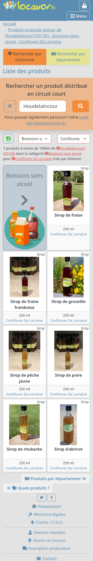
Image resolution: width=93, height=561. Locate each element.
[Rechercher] (80, 106)
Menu (78, 16)
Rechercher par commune (24, 57)
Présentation (47, 506)
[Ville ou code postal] (42, 106)
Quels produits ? (27, 488)
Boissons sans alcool (63, 153)
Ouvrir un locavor (46, 540)
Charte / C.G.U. (46, 522)
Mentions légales (46, 514)
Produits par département (56, 478)
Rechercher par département (68, 57)
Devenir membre (46, 532)
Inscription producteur (47, 548)
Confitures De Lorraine (32, 158)
